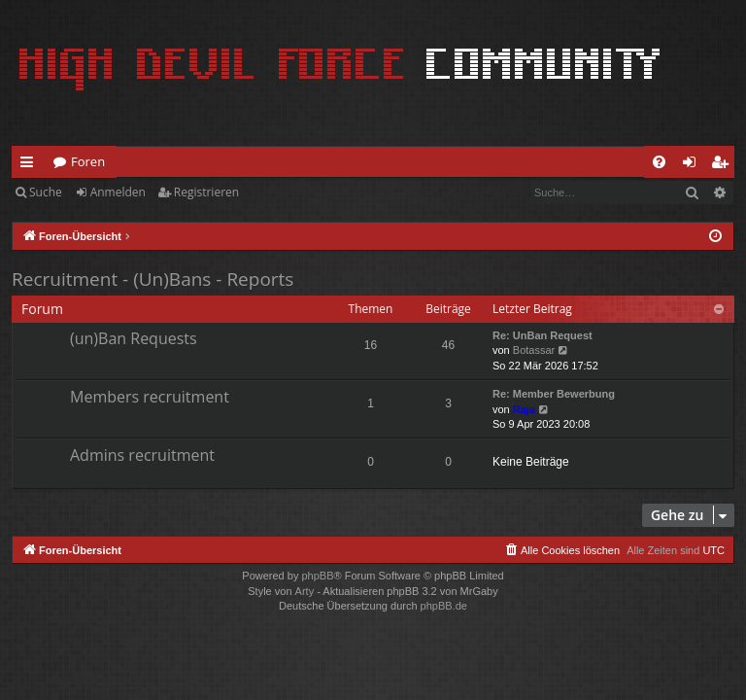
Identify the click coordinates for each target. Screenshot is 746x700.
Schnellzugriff (30, 165)
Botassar (534, 350)
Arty (305, 591)
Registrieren (206, 192)
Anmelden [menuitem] (694, 165)
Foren (88, 161)
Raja (524, 409)
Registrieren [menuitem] (723, 165)
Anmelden (118, 192)
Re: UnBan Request (542, 335)
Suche (45, 192)
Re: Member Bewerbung (553, 394)
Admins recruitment (142, 455)
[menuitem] (659, 162)
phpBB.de (444, 606)
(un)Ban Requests (133, 338)
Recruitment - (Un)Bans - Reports (152, 279)
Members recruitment (149, 396)
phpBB (317, 575)
